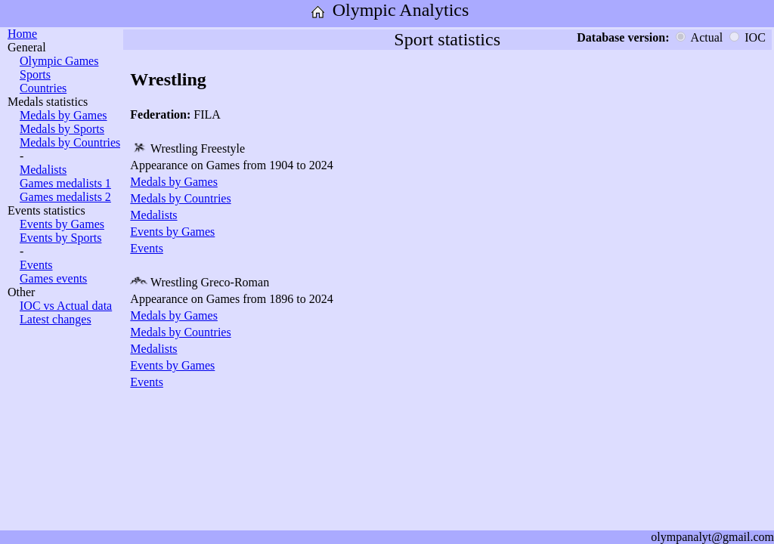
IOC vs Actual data (66, 305)
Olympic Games (59, 60)
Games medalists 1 (65, 183)
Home (22, 33)
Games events (53, 278)
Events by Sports (60, 237)
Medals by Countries (70, 142)
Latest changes (55, 319)
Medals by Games (63, 115)
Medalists (43, 169)
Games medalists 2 (65, 196)
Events (36, 264)
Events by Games (62, 224)
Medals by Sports (62, 128)
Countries (43, 88)
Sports (35, 74)
